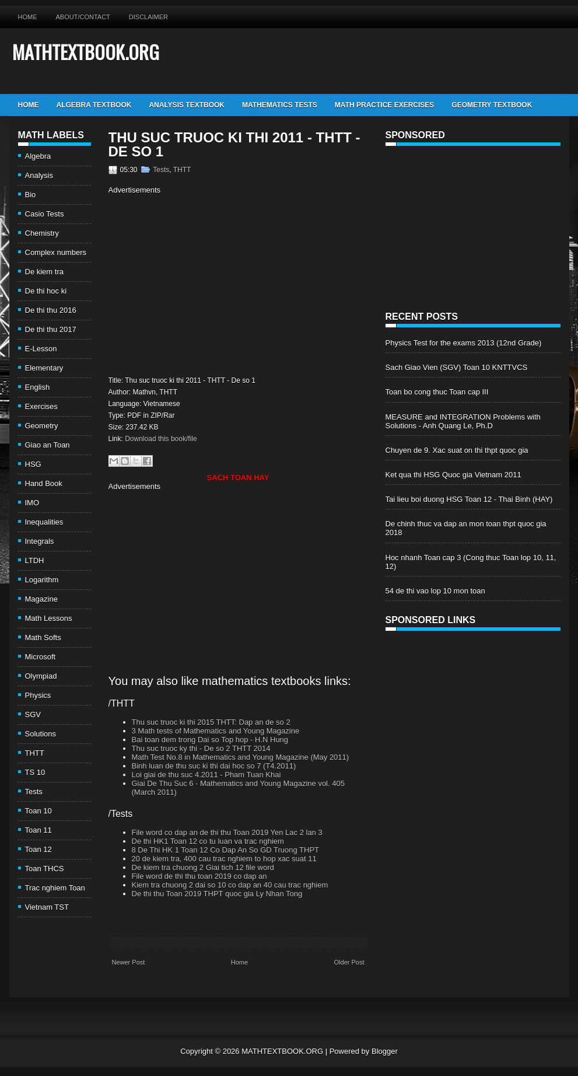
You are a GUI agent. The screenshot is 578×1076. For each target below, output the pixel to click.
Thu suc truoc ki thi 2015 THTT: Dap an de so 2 (211, 722)
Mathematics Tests (279, 105)
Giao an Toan (47, 445)
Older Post (349, 962)
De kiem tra (44, 271)
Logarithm (42, 579)
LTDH (34, 560)
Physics (38, 695)
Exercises (41, 406)
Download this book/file (161, 439)
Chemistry (42, 233)
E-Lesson (41, 348)
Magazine (41, 599)
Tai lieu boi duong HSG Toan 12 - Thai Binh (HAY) (469, 499)
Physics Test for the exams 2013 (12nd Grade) (464, 342)
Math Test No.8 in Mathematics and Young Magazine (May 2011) (240, 757)
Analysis (39, 175)
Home (27, 16)
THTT (34, 753)
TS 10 (35, 772)
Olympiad (41, 676)
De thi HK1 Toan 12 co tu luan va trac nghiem (208, 841)
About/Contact (83, 16)
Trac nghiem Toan (55, 887)
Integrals (39, 541)
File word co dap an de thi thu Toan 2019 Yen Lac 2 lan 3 (227, 832)
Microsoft (40, 656)
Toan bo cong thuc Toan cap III (437, 391)
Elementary (44, 368)
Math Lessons (48, 618)
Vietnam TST (47, 907)
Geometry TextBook (491, 105)
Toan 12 (38, 849)
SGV (33, 714)
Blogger (385, 1051)
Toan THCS (44, 868)
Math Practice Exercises (384, 105)
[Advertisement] (206, 283)
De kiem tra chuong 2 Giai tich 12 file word (203, 867)
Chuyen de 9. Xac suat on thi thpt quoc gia (457, 450)
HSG (33, 464)
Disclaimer (148, 16)
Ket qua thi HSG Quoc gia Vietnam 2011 (453, 474)
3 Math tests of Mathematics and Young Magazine (216, 730)
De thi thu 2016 (50, 310)
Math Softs (43, 637)
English (37, 387)
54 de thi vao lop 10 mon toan (435, 590)
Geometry (41, 425)
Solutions (40, 733)
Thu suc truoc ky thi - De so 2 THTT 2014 (201, 748)
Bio (30, 194)
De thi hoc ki (46, 291)
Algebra (38, 156)
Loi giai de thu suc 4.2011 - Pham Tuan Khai (206, 774)
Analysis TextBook (187, 105)
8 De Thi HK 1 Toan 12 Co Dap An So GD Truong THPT (226, 850)
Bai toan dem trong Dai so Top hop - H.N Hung (210, 739)
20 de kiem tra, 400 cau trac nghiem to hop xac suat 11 (224, 858)
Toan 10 (38, 810)
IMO (32, 502)
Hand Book (43, 483)
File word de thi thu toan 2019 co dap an (199, 876)
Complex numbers (56, 252)
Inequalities (44, 522)
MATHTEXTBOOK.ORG (85, 51)
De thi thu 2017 (50, 329)
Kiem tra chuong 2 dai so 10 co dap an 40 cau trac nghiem (230, 885)
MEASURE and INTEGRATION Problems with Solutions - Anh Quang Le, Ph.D (463, 421)
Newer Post (128, 962)
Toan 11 (38, 830)
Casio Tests (44, 213)
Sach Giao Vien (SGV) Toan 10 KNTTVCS (457, 367)
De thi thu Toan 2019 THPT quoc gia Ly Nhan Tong (217, 893)
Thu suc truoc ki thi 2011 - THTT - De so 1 (234, 145)
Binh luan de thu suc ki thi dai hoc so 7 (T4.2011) (214, 765)
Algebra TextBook (94, 105)
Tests (34, 791)
